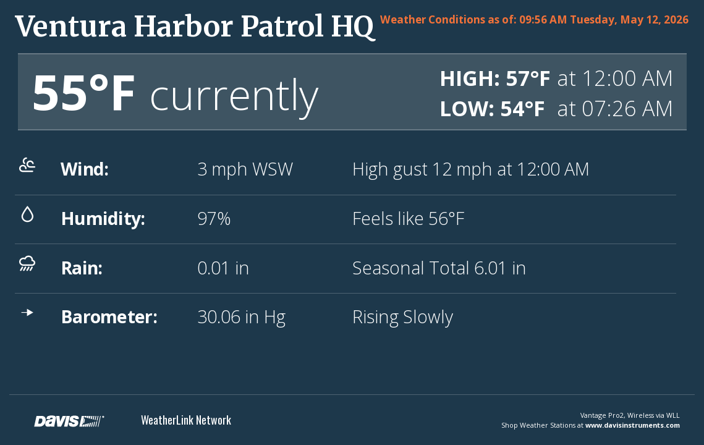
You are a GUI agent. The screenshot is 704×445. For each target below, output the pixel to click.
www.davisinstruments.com (632, 425)
